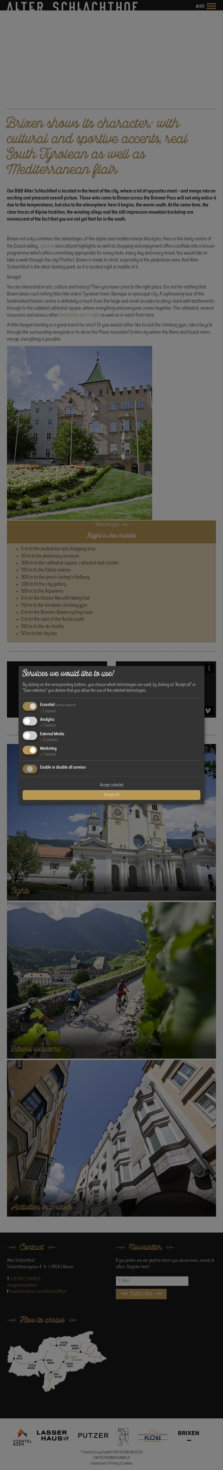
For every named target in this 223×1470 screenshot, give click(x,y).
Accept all (111, 795)
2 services (49, 740)
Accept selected (111, 785)
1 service (48, 711)
